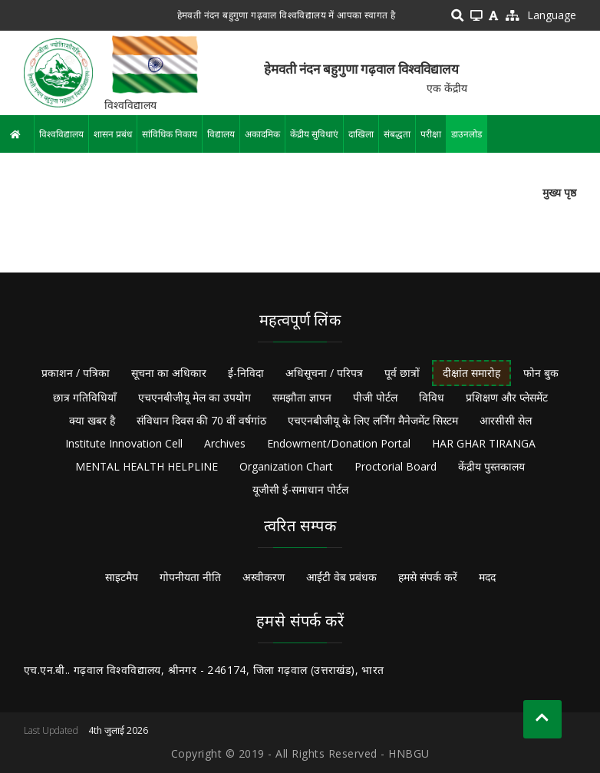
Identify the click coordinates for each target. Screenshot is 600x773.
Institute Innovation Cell (124, 443)
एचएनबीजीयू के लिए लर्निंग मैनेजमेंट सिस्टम (373, 420)
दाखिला (361, 133)
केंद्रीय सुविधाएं (314, 133)
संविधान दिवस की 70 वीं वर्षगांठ (201, 420)
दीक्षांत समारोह (471, 372)
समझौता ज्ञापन (301, 397)
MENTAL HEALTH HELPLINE (146, 466)
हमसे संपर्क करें (427, 577)
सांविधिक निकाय (169, 133)
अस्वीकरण (263, 577)
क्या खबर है (92, 420)
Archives (225, 443)
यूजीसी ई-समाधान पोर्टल (300, 489)
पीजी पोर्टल (375, 397)
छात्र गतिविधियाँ (85, 397)
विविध (431, 397)
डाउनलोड (466, 133)
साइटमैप (121, 577)
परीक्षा (430, 133)
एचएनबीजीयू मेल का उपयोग (194, 397)
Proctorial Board (395, 466)
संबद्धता (397, 133)
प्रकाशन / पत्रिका (75, 372)
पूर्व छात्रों (402, 372)
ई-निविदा (246, 372)
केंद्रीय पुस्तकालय (491, 466)
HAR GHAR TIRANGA (484, 443)
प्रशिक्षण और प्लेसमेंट (507, 397)
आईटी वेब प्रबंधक (341, 577)
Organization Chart (286, 466)
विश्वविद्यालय (61, 133)
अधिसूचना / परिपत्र (324, 372)
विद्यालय (221, 133)
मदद (487, 577)
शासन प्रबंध (113, 133)
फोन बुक (541, 372)
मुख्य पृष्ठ (559, 192)
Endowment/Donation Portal (338, 443)
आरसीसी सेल (506, 420)
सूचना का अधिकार (168, 372)
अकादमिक (262, 133)
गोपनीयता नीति (190, 577)
